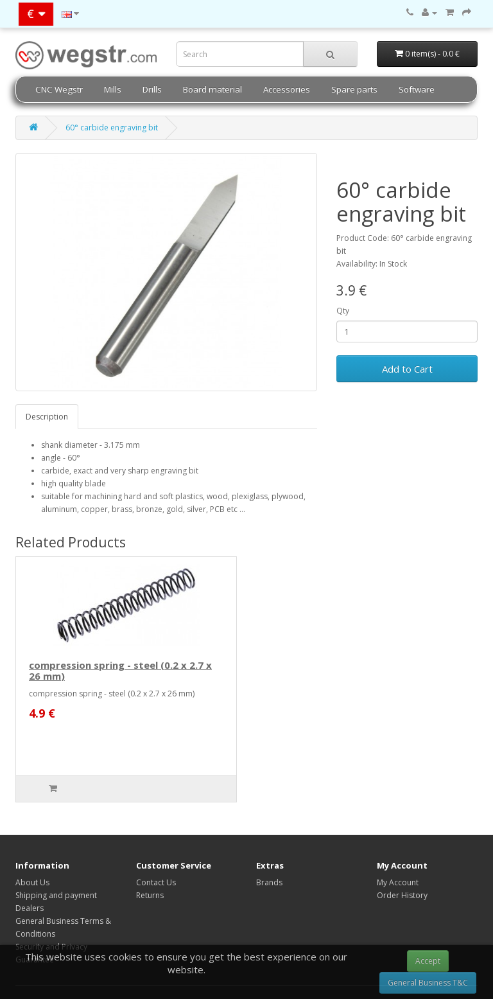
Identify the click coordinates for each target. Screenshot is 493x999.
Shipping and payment (56, 895)
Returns (150, 895)
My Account (398, 882)
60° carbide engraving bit (111, 127)
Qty (342, 310)
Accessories (286, 89)
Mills (112, 89)
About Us (32, 882)
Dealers (29, 908)
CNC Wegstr (59, 89)
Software (417, 89)
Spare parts (354, 89)
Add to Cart (407, 368)
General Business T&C (428, 982)
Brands (269, 882)
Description (47, 416)
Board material (212, 89)
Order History (402, 895)
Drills (152, 89)
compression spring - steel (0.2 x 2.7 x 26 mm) (120, 670)
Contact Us (156, 882)
